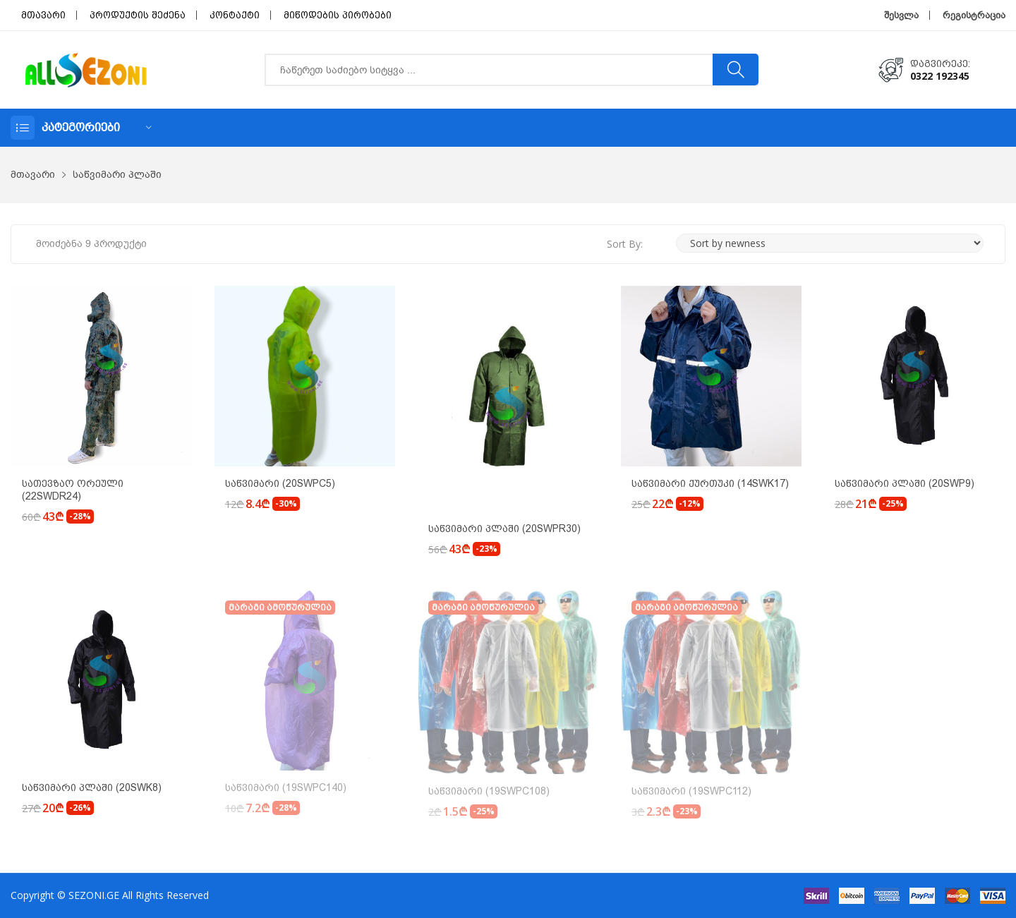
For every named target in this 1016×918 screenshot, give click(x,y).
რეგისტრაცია (974, 15)
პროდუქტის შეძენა (138, 15)
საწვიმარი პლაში (117, 174)
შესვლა (901, 15)
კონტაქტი (235, 15)
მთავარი (43, 15)
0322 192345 (939, 76)
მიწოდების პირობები (338, 15)
